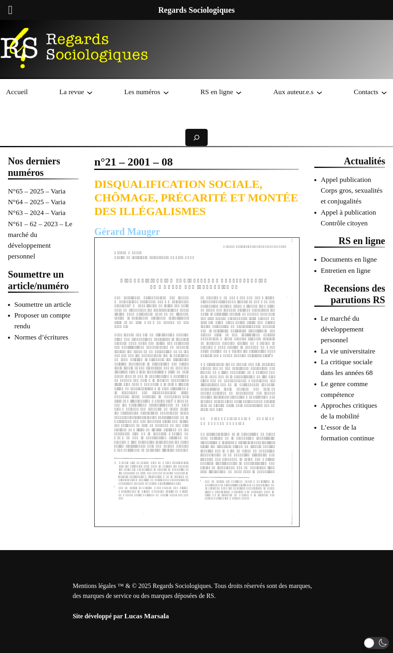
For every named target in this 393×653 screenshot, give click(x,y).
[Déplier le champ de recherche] (196, 137)
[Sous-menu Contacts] (384, 92)
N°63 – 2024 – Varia (37, 213)
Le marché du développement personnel (342, 329)
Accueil (17, 92)
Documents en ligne (349, 259)
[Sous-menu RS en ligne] (239, 92)
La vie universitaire (348, 351)
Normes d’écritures (41, 337)
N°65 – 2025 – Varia (37, 191)
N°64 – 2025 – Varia (37, 202)
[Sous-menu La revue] (90, 92)
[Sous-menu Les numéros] (166, 92)
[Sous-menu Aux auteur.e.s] (319, 92)
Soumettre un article (42, 304)
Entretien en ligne (346, 270)
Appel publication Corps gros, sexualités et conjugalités (352, 190)
